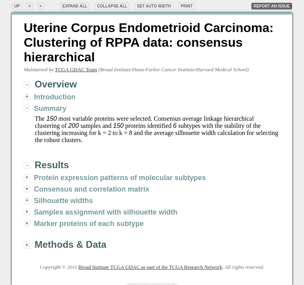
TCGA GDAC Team (76, 69)
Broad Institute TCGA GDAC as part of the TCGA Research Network (150, 267)
